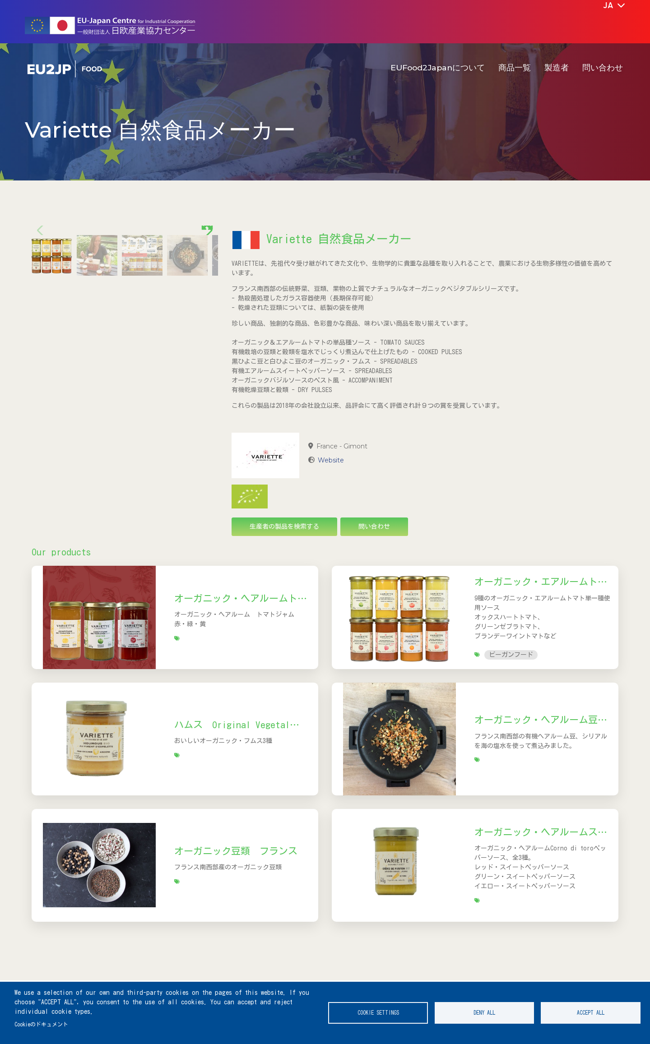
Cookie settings (378, 1012)
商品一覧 (514, 67)
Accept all (590, 1012)
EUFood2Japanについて (437, 67)
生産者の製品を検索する (284, 526)
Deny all (484, 1012)
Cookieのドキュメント (41, 1024)
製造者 (556, 67)
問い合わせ (602, 67)
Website (331, 460)
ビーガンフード (511, 654)
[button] (207, 309)
